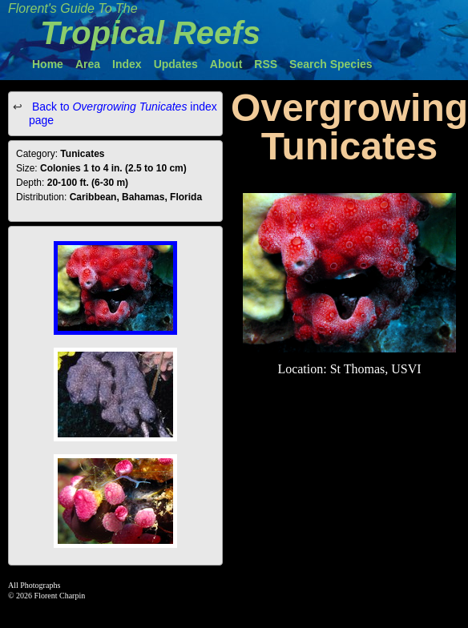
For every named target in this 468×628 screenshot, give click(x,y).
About (226, 64)
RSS (265, 64)
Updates (176, 64)
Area (87, 64)
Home (47, 64)
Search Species (331, 64)
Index (127, 64)
